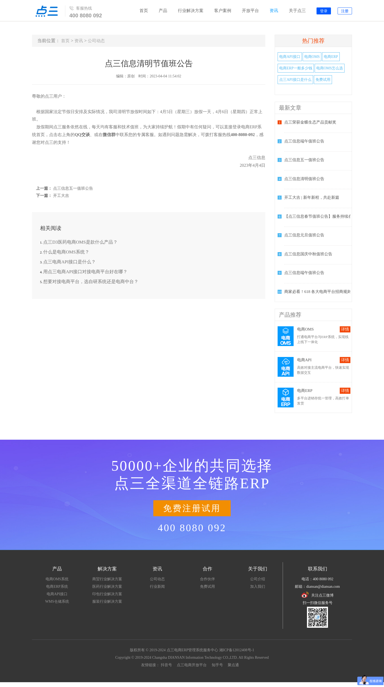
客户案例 (222, 10)
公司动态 (96, 40)
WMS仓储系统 (57, 601)
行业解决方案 (190, 10)
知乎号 (217, 665)
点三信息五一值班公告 (73, 188)
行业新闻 (157, 587)
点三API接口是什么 (295, 80)
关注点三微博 (317, 595)
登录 (323, 11)
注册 (345, 11)
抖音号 (166, 665)
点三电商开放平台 (192, 665)
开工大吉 (61, 195)
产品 (163, 10)
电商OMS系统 (57, 579)
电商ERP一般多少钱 (295, 68)
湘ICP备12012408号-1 (236, 650)
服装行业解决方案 (107, 601)
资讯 (274, 10)
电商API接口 (289, 57)
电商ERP (331, 57)
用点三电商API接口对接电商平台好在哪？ (85, 271)
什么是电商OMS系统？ (66, 252)
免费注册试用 (192, 508)
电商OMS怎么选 (329, 68)
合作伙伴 (207, 579)
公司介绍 (257, 579)
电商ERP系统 (57, 587)
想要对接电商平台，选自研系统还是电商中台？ (90, 281)
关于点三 (297, 10)
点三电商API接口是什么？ (69, 261)
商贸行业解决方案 (107, 579)
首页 (143, 10)
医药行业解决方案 (107, 587)
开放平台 (250, 10)
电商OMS (312, 57)
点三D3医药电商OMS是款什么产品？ (80, 242)
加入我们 (257, 587)
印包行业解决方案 (107, 594)
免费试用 (322, 80)
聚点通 (233, 665)
